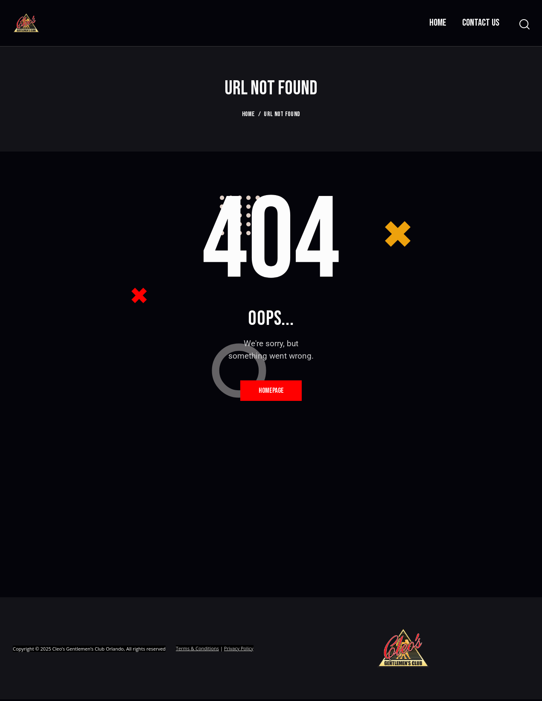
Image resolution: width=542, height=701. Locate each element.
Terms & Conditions (197, 650)
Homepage (271, 391)
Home (248, 114)
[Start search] (524, 25)
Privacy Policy (239, 650)
